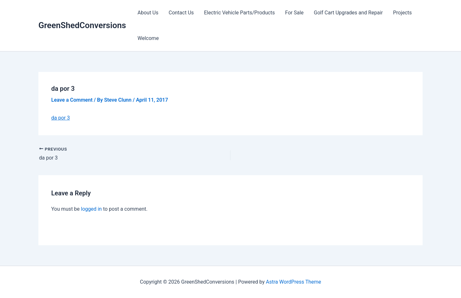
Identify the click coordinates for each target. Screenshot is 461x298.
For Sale (294, 13)
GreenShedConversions (82, 25)
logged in (91, 209)
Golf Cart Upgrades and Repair (348, 13)
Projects (402, 13)
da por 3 (60, 118)
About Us (148, 13)
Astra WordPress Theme (293, 282)
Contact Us (181, 13)
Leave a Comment (72, 100)
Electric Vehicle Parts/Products (239, 13)
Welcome (148, 38)
